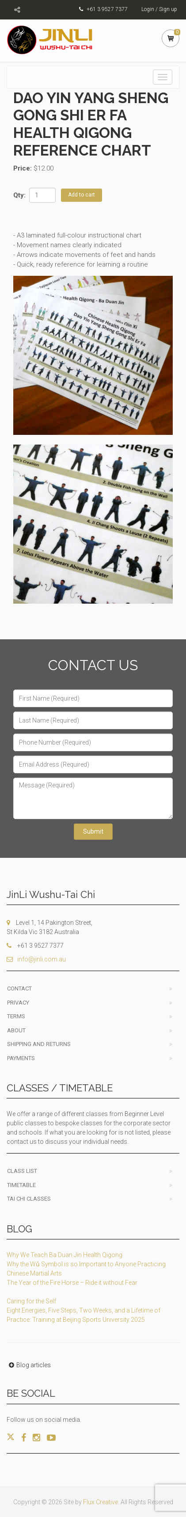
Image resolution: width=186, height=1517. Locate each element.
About (16, 1030)
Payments (21, 1058)
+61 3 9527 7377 (107, 9)
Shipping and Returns (39, 1044)
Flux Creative (100, 1502)
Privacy (18, 1002)
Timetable (21, 1185)
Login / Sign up (159, 9)
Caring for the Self (31, 1301)
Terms (16, 1016)
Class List (22, 1171)
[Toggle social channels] (17, 9)
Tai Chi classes (29, 1198)
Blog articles (29, 1365)
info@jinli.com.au (36, 959)
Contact (19, 988)
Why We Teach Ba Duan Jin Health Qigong (64, 1254)
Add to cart (81, 195)
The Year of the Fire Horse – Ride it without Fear (72, 1282)
